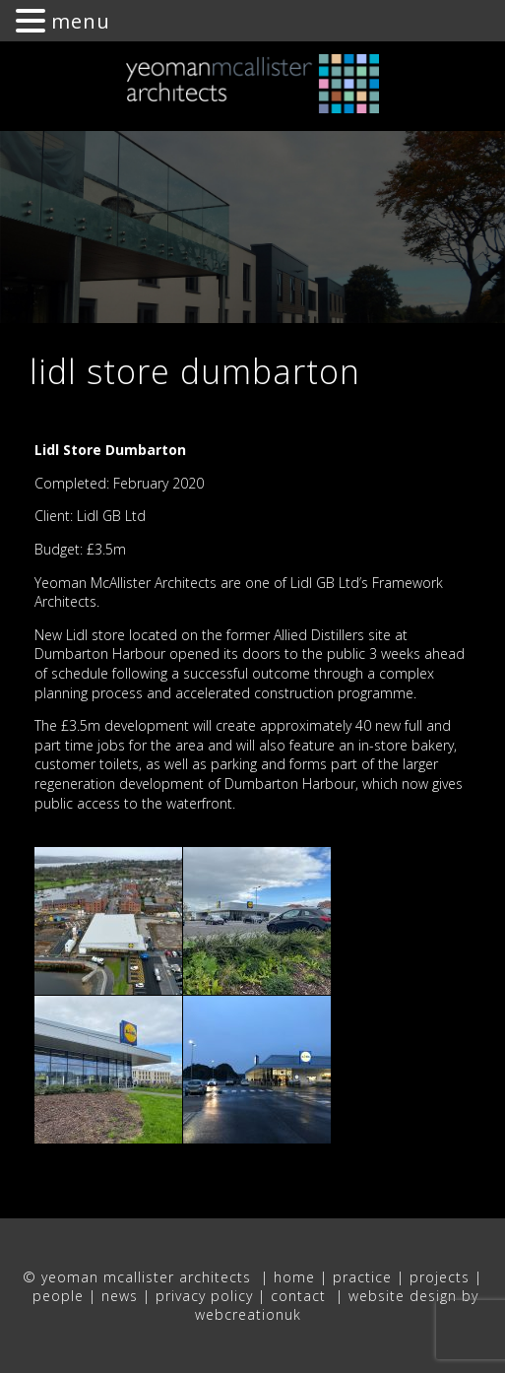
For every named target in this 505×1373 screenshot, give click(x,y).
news (119, 1295)
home (294, 1277)
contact (301, 1295)
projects (440, 1277)
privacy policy (204, 1295)
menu (80, 21)
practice (362, 1277)
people (58, 1295)
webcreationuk (250, 1314)
